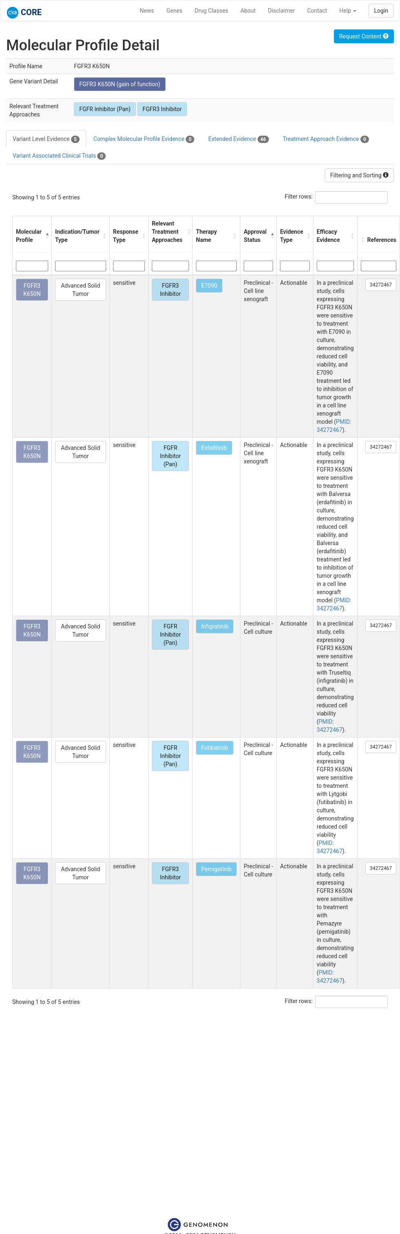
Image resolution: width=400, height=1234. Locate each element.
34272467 (381, 285)
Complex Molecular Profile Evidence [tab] (143, 139)
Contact (317, 10)
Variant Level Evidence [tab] (46, 139)
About (248, 10)
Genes (174, 10)
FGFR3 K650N (31, 289)
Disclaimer (281, 10)
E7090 (209, 285)
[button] (46, 236)
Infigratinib (214, 626)
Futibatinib (214, 747)
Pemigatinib (216, 869)
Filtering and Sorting (359, 175)
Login (381, 10)
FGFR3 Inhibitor (162, 109)
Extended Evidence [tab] (238, 139)
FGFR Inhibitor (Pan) (104, 109)
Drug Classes (211, 10)
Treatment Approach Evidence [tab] (326, 139)
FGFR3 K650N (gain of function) (119, 84)
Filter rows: (299, 196)
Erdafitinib (214, 448)
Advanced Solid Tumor (80, 289)
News (147, 10)
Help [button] (347, 10)
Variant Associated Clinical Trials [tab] (59, 156)
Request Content (364, 36)
